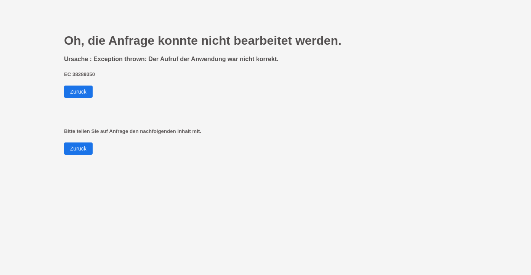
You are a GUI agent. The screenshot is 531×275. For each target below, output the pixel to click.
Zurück (78, 92)
